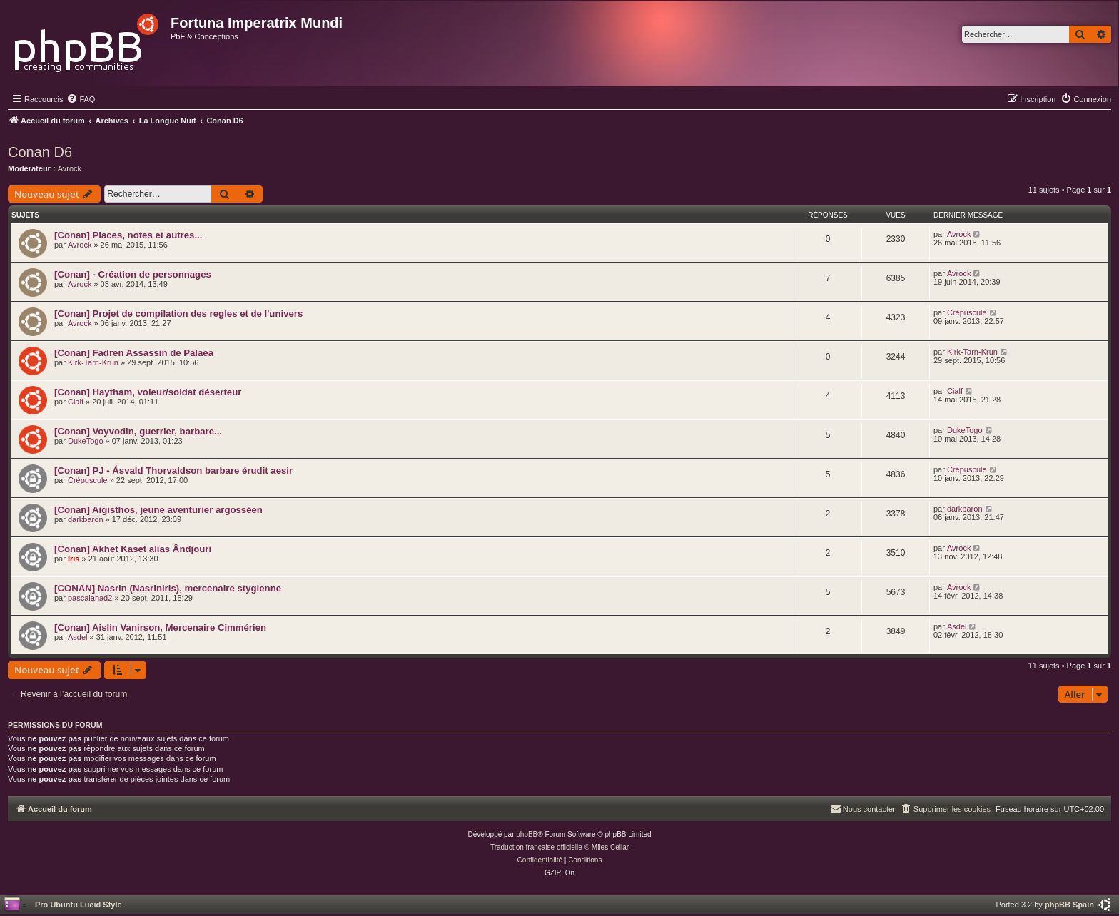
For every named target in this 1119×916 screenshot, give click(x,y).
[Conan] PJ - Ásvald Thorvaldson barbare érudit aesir (173, 470)
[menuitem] (80, 99)
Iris (74, 558)
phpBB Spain (1069, 904)
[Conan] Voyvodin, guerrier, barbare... (138, 431)
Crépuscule (967, 312)
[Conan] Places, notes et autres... (128, 235)
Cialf (75, 401)
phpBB (526, 834)
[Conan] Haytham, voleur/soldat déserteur (147, 392)
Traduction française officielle (536, 847)
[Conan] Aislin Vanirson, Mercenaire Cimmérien (160, 627)
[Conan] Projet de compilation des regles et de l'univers (178, 313)
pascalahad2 (90, 598)
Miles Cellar (610, 847)
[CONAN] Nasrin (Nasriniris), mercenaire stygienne (167, 588)
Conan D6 (40, 152)
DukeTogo (85, 441)
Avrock (69, 168)
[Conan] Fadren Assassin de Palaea (133, 352)
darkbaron (85, 519)
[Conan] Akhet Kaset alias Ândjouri (132, 549)
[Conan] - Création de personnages (132, 274)
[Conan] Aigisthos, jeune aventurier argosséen (158, 509)
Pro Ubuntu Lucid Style (78, 904)
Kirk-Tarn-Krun (93, 362)
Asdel (78, 637)
